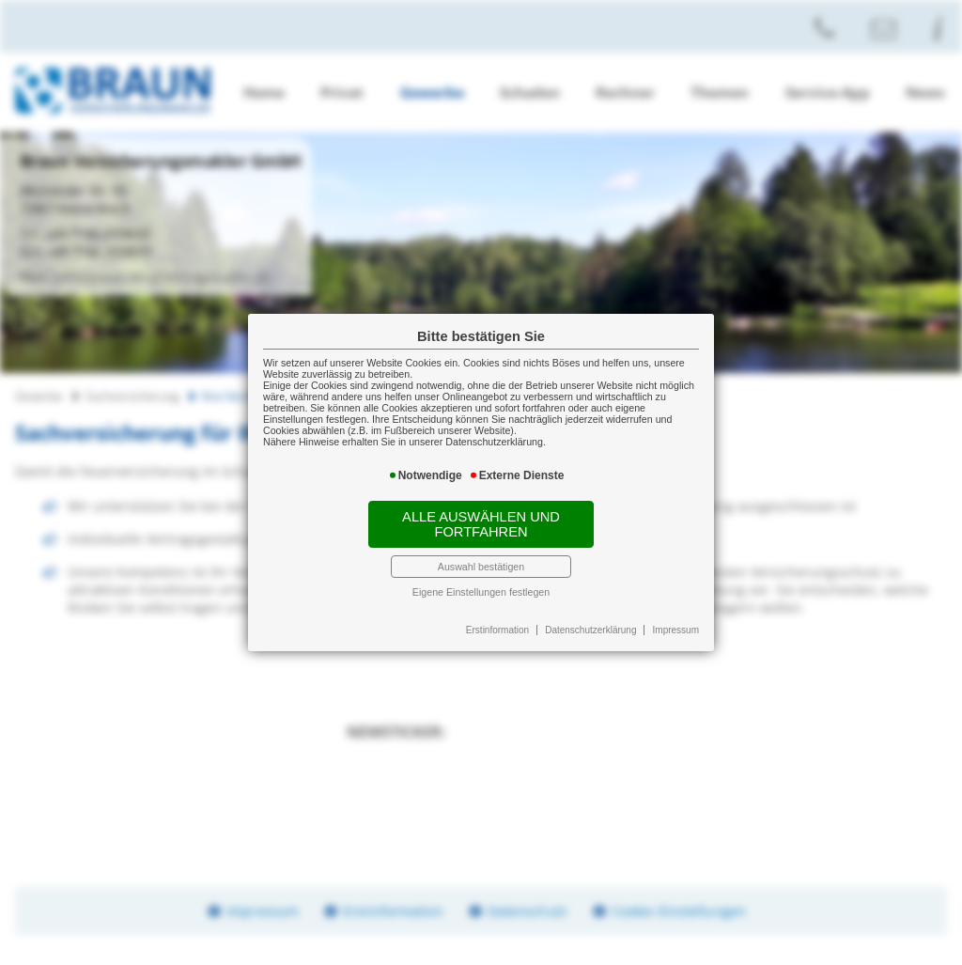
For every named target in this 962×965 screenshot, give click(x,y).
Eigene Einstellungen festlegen (481, 592)
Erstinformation (497, 630)
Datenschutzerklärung (590, 630)
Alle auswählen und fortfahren (481, 524)
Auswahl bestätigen (481, 566)
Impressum (676, 630)
